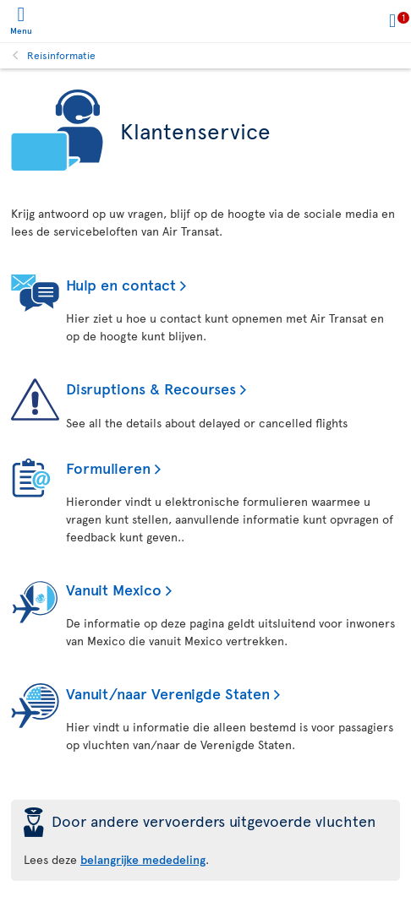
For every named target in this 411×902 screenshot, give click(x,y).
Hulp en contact (121, 284)
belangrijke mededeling (143, 859)
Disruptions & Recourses (151, 388)
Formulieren (108, 467)
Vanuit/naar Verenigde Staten (168, 693)
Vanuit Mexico (114, 589)
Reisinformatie (61, 55)
